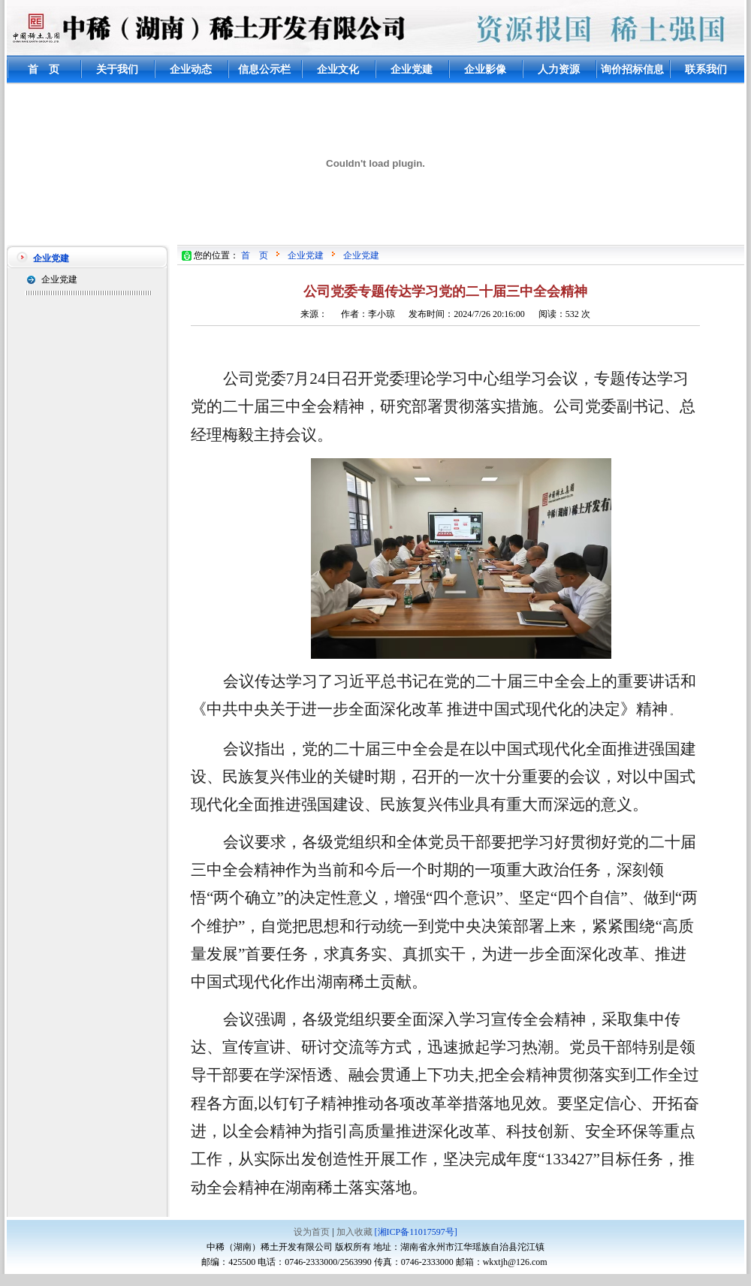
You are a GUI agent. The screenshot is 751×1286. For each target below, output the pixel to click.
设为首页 (312, 1232)
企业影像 (485, 69)
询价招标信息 (632, 69)
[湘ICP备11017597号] (416, 1232)
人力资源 (559, 69)
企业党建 (412, 69)
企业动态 (191, 69)
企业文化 (338, 69)
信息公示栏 (264, 69)
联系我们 (706, 69)
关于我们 (117, 69)
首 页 (43, 69)
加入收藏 (354, 1232)
